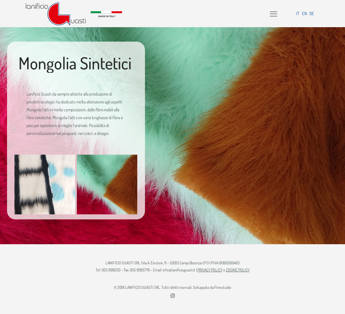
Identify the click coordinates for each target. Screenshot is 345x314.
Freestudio (222, 287)
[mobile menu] (273, 13)
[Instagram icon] (172, 296)
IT (297, 13)
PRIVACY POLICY (210, 269)
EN (304, 13)
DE (311, 13)
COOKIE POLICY (238, 269)
